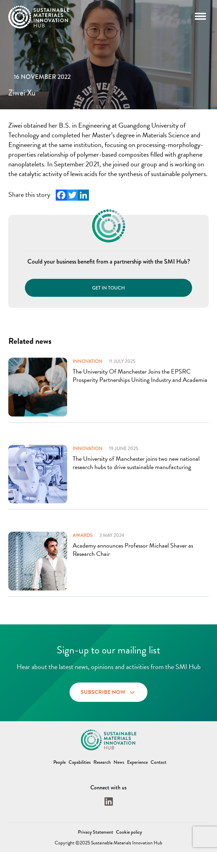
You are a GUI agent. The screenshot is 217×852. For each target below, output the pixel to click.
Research (102, 762)
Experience (137, 762)
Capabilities (80, 762)
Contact (158, 762)
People (59, 762)
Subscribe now (108, 691)
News (119, 762)
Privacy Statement (95, 831)
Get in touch (108, 287)
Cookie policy (129, 831)
